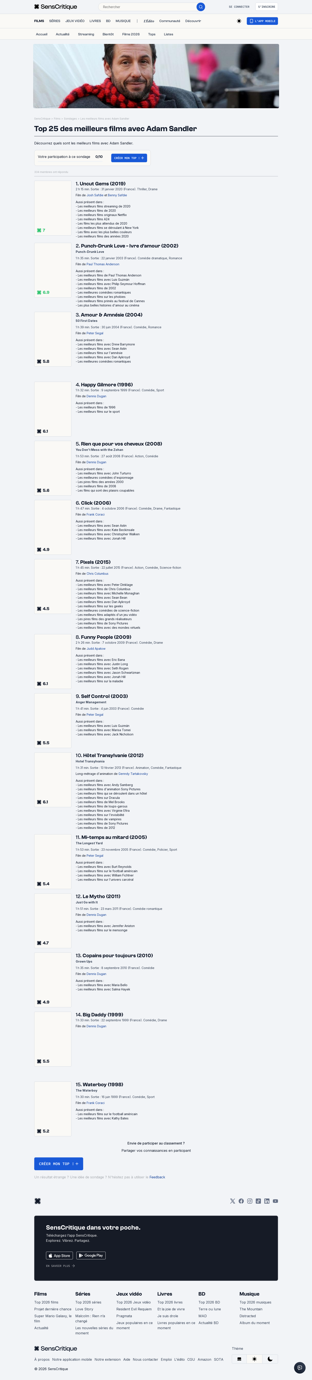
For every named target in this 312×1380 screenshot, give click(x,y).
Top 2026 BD (209, 1302)
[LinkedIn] (266, 1202)
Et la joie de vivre (171, 1309)
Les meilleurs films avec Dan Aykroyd (104, 357)
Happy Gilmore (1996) (107, 385)
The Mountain (251, 1309)
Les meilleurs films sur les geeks (100, 606)
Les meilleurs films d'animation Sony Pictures (109, 789)
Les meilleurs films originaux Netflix (102, 215)
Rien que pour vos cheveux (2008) (121, 444)
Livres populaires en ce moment (176, 1325)
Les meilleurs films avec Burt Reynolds (105, 866)
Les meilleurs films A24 (93, 219)
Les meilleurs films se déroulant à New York (108, 228)
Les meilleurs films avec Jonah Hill (102, 538)
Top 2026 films (46, 1302)
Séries (82, 1294)
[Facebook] (241, 1202)
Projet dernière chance (52, 1309)
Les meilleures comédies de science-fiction (108, 610)
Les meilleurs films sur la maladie (100, 681)
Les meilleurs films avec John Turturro (104, 473)
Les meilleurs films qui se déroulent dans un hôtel (112, 793)
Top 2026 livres (170, 1302)
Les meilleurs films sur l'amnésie (100, 353)
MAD (202, 1316)
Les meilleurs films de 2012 (96, 828)
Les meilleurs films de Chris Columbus (104, 589)
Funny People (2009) (106, 637)
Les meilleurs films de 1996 (96, 407)
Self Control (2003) (104, 696)
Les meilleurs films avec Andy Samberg (105, 785)
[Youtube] (275, 1202)
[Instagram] (249, 1202)
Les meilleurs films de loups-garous (102, 806)
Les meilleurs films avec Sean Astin (102, 348)
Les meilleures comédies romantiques (104, 292)
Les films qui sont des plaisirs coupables (106, 490)
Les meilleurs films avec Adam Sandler (104, 118)
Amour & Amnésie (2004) (111, 315)
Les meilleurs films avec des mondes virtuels (109, 627)
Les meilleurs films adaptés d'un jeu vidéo (107, 614)
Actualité (41, 1328)
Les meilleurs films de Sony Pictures (103, 623)
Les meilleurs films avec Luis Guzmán (103, 279)
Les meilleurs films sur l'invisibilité (101, 815)
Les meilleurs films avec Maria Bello (102, 985)
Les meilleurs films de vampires (99, 819)
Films (57, 118)
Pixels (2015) (95, 562)
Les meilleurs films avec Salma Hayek (104, 989)
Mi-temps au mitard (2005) (114, 837)
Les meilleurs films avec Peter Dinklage (105, 584)
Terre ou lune (209, 1309)
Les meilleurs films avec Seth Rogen (103, 668)
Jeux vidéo (129, 1294)
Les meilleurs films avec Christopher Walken (109, 534)
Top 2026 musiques (255, 1302)
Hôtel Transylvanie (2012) (113, 755)
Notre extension (108, 1359)
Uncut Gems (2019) (103, 184)
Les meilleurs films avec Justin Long (103, 664)
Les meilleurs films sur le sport (99, 411)
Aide (126, 1359)
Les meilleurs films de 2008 (97, 486)
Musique (249, 1294)
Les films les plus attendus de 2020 (102, 223)
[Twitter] (232, 1202)
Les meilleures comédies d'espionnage (105, 477)
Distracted (248, 1316)
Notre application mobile (72, 1359)
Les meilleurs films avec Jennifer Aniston (106, 926)
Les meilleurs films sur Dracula (99, 798)
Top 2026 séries (88, 1302)
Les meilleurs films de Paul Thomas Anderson (109, 275)
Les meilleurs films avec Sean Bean (102, 597)
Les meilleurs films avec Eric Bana (101, 660)
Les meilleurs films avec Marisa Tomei (104, 730)
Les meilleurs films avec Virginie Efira (104, 810)
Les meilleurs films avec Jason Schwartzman (109, 672)
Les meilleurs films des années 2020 (103, 236)
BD (201, 1294)
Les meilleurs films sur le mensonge (102, 930)
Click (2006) (96, 503)
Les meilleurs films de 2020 (97, 210)
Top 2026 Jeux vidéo (133, 1302)
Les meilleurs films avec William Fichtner (106, 875)
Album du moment (255, 1323)
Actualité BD (208, 1323)
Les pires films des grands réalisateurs (105, 619)
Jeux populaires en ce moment (134, 1325)
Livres (164, 1294)
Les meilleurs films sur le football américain (108, 871)
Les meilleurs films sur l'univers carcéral (105, 879)
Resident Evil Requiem (134, 1309)
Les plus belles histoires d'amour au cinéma (108, 305)
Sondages (70, 118)
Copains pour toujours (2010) (118, 955)
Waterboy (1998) (103, 1085)
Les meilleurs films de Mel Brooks (101, 802)
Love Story (84, 1309)
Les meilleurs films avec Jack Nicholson (105, 734)
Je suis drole (167, 1316)
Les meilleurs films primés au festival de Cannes (111, 301)
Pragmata (124, 1316)
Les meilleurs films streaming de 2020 (104, 206)
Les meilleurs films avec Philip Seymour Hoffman (111, 284)
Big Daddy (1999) (103, 1015)
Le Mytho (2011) (101, 896)
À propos (42, 1359)
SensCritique (42, 118)
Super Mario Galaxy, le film (53, 1318)
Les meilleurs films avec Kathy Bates (103, 1118)
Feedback (157, 1177)
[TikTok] (258, 1202)
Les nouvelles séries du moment (94, 1330)
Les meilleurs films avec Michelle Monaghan (108, 593)
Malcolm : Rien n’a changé (90, 1318)
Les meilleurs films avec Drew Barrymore (106, 344)
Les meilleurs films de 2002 (97, 288)
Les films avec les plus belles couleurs (105, 232)
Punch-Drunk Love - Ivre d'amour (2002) (129, 246)
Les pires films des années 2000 (101, 482)
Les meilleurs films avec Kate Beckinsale (106, 530)
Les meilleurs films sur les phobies (102, 296)
